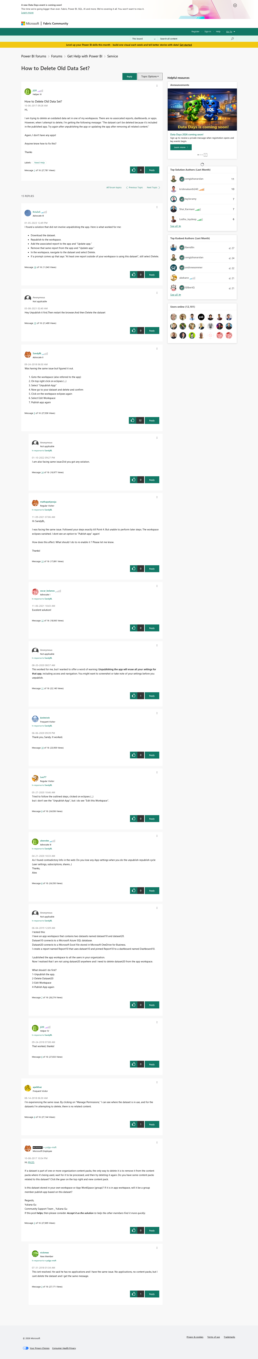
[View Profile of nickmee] (44, 1252)
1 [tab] (198, 154)
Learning (146, 23)
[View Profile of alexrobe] (44, 840)
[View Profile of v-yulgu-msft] (49, 1147)
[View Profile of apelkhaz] (37, 1087)
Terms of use (213, 1336)
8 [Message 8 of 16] (41, 883)
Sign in (208, 31)
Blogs (133, 23)
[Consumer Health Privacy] (64, 1348)
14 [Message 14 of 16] (42, 472)
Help (218, 31)
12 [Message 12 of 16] (42, 620)
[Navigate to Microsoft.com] (30, 23)
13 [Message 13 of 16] (42, 561)
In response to (42, 450)
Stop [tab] (205, 155)
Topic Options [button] (149, 76)
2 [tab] (200, 154)
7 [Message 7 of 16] (41, 997)
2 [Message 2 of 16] (34, 1222)
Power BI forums (33, 56)
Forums (75, 23)
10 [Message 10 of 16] (42, 747)
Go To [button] (229, 31)
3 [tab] (202, 154)
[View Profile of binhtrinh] (45, 717)
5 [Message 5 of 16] (34, 413)
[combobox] (197, 39)
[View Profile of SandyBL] (37, 353)
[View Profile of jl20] (35, 90)
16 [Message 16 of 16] (35, 267)
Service (112, 56)
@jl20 (31, 1162)
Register (195, 31)
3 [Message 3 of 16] (41, 1286)
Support (159, 23)
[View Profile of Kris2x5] (36, 211)
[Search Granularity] (143, 39)
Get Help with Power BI (84, 56)
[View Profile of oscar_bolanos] (47, 590)
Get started (186, 44)
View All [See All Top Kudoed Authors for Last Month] (175, 295)
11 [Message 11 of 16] (42, 688)
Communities (118, 23)
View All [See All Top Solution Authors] (175, 226)
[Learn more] (181, 147)
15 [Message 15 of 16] (35, 323)
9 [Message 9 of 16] (41, 811)
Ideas (103, 23)
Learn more (27, 12)
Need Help (39, 162)
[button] (129, 76)
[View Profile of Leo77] (43, 777)
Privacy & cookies (195, 1336)
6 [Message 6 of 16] (41, 1056)
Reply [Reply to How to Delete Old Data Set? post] (152, 170)
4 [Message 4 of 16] (34, 1117)
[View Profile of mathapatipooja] (48, 501)
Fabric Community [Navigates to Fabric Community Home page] (55, 23)
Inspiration (90, 23)
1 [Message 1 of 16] (34, 170)
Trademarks (229, 1336)
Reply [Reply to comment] (152, 274)
